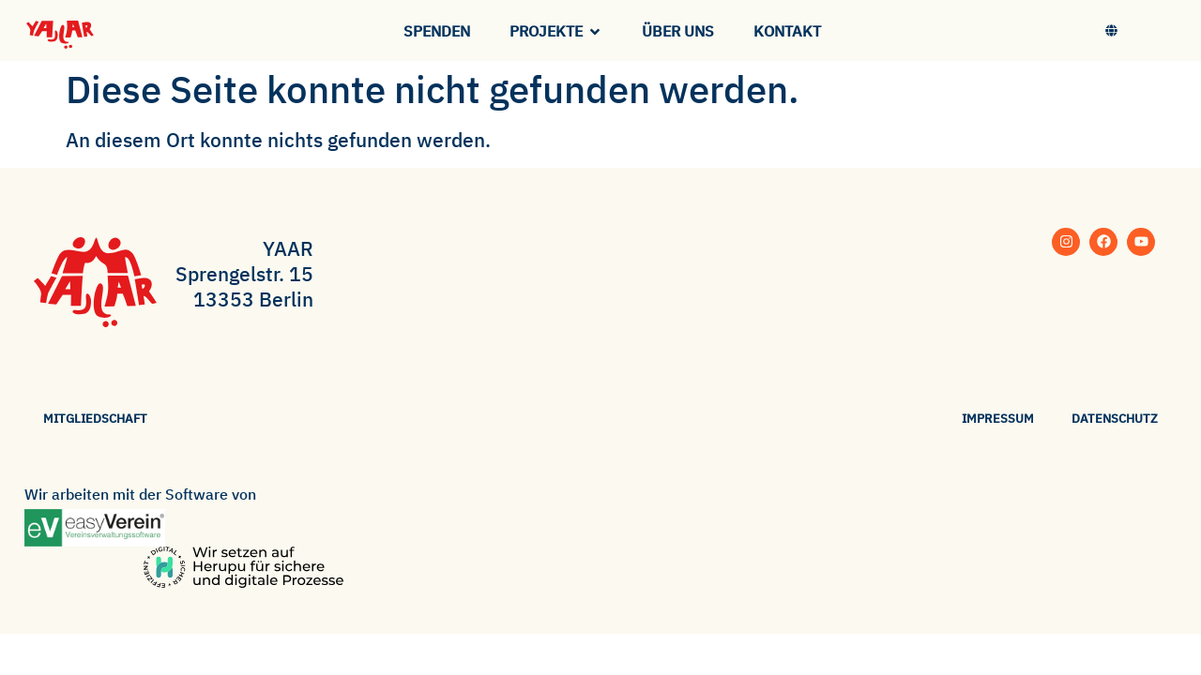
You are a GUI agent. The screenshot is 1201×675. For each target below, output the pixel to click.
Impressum (998, 419)
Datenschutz (1115, 419)
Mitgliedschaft (95, 419)
